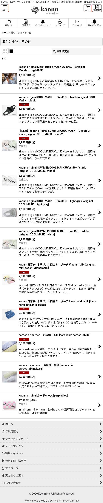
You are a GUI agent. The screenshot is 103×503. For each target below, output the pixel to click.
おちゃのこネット (45, 500)
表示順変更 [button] (61, 51)
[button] (5, 8)
